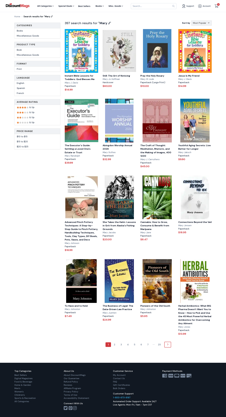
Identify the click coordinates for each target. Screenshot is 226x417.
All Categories (21, 401)
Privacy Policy (71, 391)
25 (159, 344)
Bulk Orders (119, 388)
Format (22, 63)
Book (19, 49)
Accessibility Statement (76, 398)
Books (20, 30)
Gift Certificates (121, 385)
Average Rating (27, 102)
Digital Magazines (23, 378)
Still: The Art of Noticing (116, 75)
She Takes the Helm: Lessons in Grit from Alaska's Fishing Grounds (119, 226)
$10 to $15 (22, 136)
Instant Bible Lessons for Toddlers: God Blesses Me (80, 77)
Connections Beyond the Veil (195, 222)
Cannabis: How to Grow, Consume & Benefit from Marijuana (154, 226)
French (20, 93)
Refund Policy (71, 381)
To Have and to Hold (76, 305)
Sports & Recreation (25, 398)
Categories (24, 25)
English (20, 83)
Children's (19, 395)
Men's (17, 388)
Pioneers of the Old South (155, 305)
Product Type (26, 44)
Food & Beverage (23, 381)
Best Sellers (20, 375)
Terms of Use (70, 395)
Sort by (186, 23)
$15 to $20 (22, 141)
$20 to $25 (22, 146)
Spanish (21, 88)
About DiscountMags (75, 375)
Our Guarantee (71, 378)
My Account (119, 375)
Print (19, 69)
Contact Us (119, 378)
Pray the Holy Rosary (152, 75)
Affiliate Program (72, 388)
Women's (19, 391)
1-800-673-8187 (121, 397)
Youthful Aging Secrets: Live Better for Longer (194, 147)
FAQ (115, 381)
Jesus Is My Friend (188, 75)
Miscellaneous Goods (28, 35)
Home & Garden (22, 385)
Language (23, 77)
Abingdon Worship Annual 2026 (117, 147)
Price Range (25, 131)
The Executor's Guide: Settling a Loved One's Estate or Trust (78, 149)
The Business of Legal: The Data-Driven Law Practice (118, 307)
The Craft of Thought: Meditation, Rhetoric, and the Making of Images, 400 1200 (155, 151)
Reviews (68, 385)
